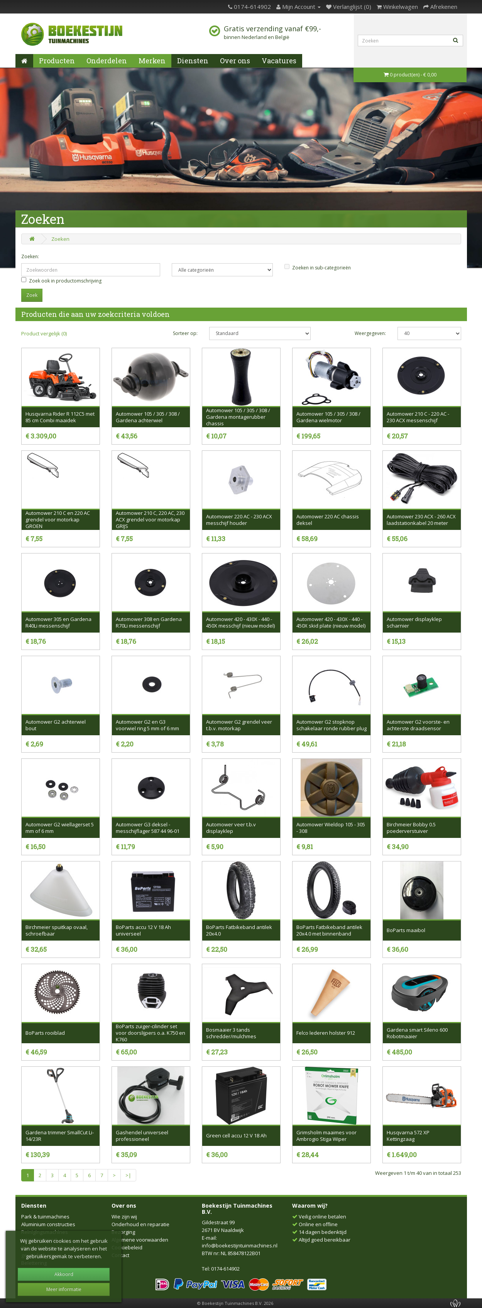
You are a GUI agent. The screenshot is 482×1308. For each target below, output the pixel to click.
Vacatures (279, 60)
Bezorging (123, 1231)
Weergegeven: (370, 333)
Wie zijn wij (124, 1216)
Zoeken (60, 238)
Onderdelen (106, 60)
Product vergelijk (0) (44, 333)
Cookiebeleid (127, 1247)
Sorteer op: (185, 333)
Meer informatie (63, 1289)
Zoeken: (30, 256)
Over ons (235, 60)
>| (128, 1175)
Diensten (192, 60)
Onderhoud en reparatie (140, 1224)
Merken (152, 60)
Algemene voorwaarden (140, 1239)
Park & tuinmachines (45, 1216)
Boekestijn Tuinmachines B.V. (237, 1208)
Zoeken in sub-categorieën (317, 267)
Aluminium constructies (48, 1224)
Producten (57, 60)
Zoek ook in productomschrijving (61, 280)
